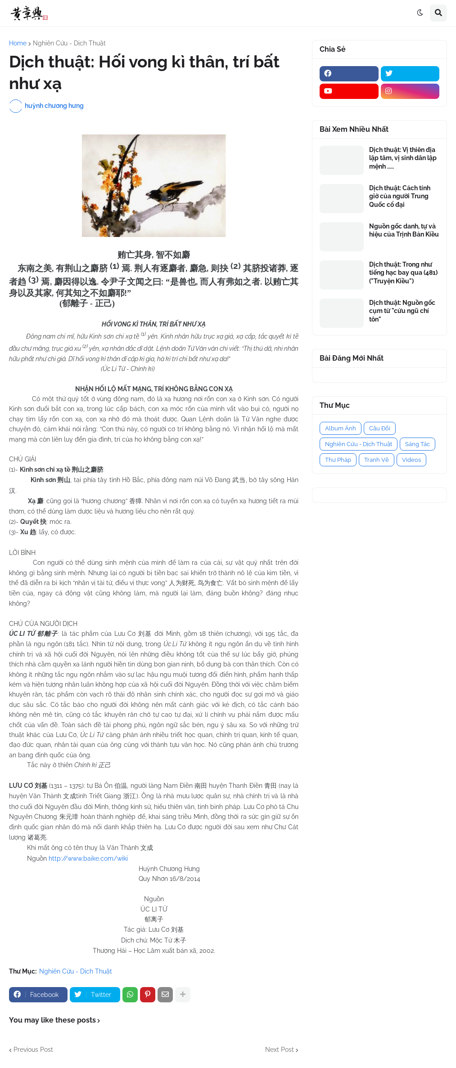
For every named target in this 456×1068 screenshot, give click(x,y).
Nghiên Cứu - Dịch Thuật (69, 43)
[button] (420, 13)
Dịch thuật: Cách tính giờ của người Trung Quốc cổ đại (399, 196)
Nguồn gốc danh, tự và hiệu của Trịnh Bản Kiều (404, 230)
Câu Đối (379, 428)
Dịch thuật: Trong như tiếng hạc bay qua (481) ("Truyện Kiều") (403, 272)
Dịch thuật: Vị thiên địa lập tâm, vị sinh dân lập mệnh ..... (403, 158)
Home (18, 43)
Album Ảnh (340, 428)
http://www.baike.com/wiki (88, 858)
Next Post (279, 1049)
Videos (411, 459)
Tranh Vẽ (376, 459)
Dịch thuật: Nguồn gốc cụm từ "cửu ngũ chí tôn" (402, 310)
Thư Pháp (338, 459)
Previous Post (33, 1049)
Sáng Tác (417, 444)
